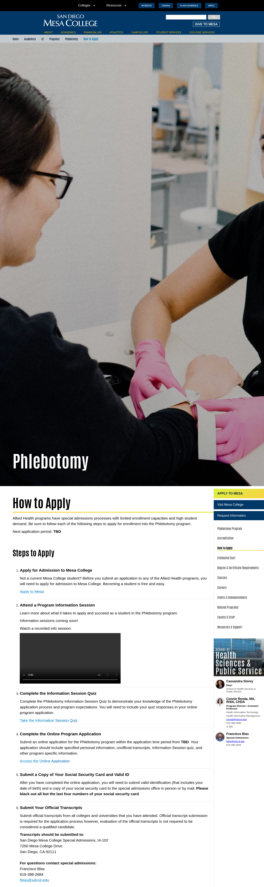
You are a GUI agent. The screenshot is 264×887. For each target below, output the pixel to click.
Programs (54, 39)
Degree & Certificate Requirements (238, 541)
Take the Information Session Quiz (49, 694)
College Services (202, 32)
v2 (42, 39)
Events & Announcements (232, 571)
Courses (222, 551)
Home (16, 39)
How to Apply (224, 521)
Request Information (231, 489)
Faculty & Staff (226, 590)
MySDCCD (147, 5)
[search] (186, 17)
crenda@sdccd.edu (236, 693)
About (48, 32)
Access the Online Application (45, 734)
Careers (222, 561)
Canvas (166, 5)
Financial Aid (93, 32)
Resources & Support (229, 600)
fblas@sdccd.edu (34, 854)
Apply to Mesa (32, 565)
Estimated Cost (226, 531)
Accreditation (225, 511)
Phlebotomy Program (229, 502)
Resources (116, 5)
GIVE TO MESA (206, 24)
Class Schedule (189, 5)
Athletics (116, 32)
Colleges (87, 5)
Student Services (168, 32)
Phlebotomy (71, 39)
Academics (68, 32)
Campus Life (139, 32)
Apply (211, 5)
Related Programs (228, 581)
